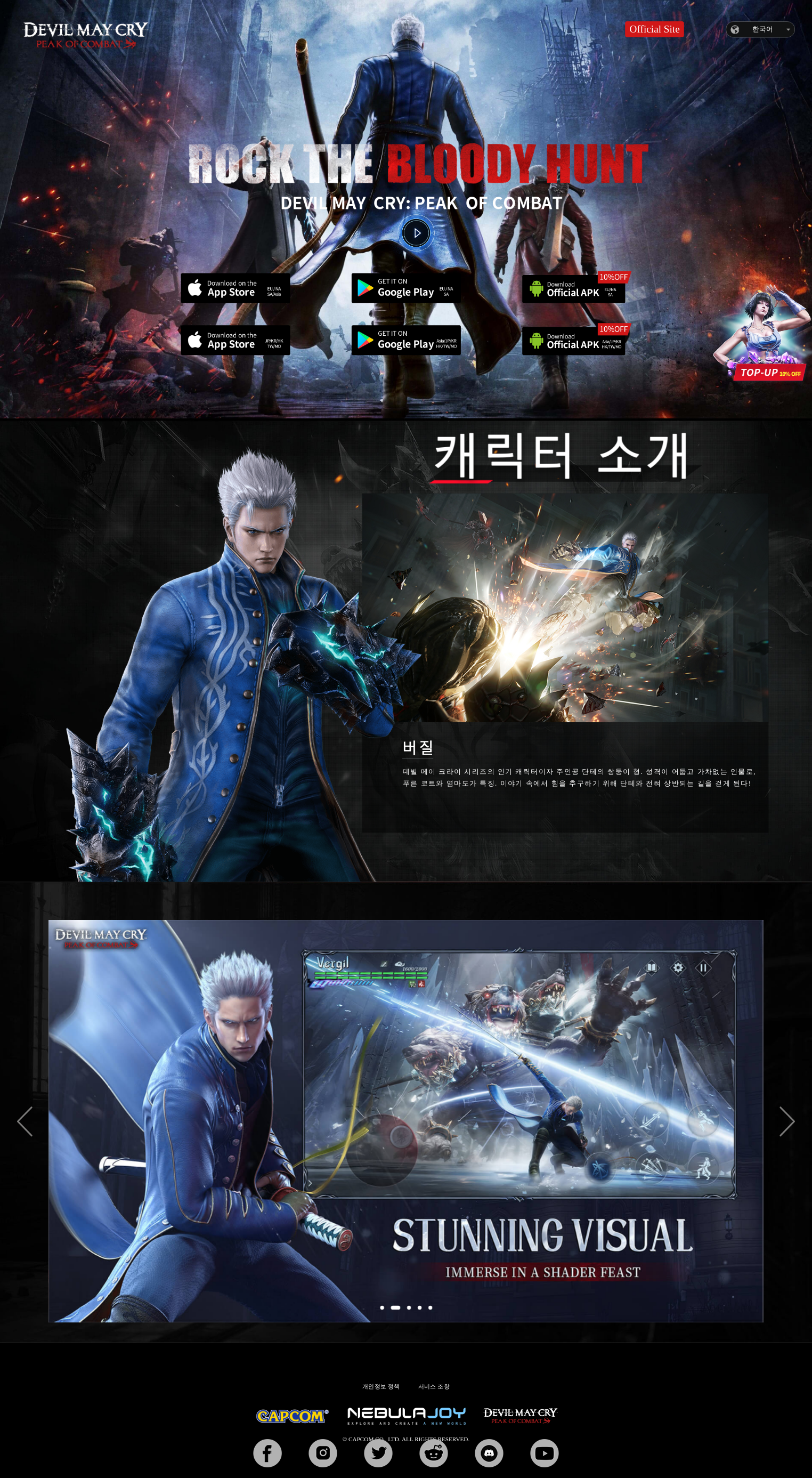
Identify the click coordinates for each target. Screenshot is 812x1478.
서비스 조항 (434, 1387)
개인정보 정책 (381, 1387)
